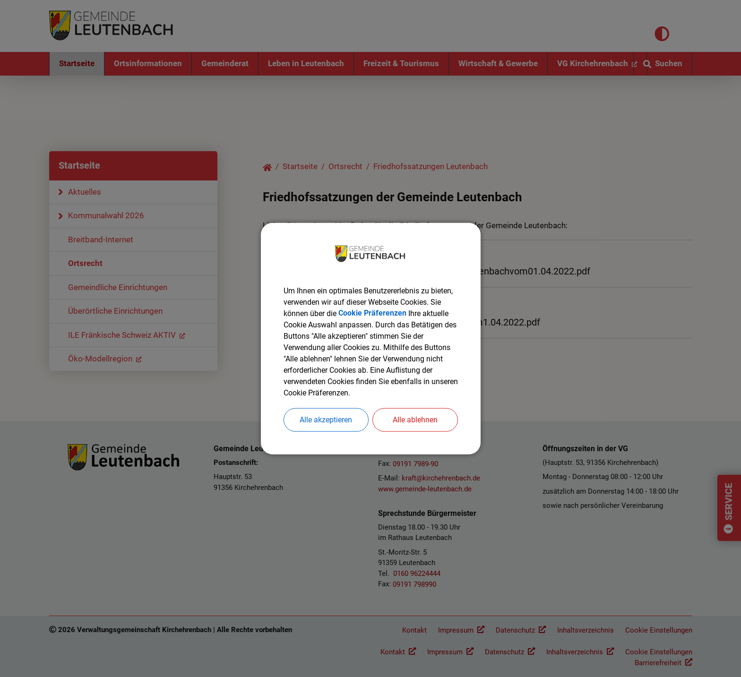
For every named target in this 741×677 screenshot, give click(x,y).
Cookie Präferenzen (372, 313)
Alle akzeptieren (326, 419)
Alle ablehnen (415, 419)
